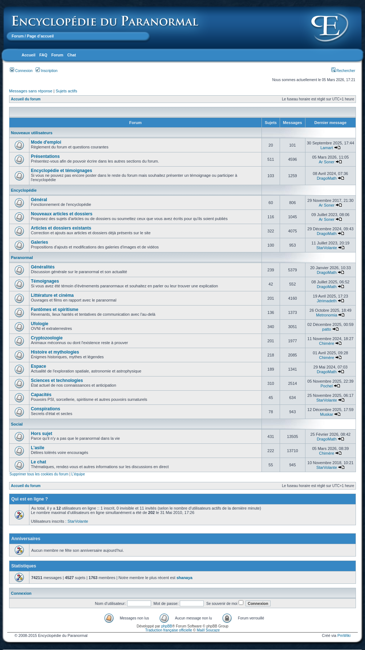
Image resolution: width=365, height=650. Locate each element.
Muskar (326, 414)
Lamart (326, 147)
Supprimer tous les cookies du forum (38, 474)
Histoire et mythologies (55, 352)
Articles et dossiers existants (61, 228)
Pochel (327, 386)
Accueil (28, 55)
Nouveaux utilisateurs (31, 133)
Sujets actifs (66, 91)
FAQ (43, 55)
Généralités (42, 267)
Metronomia (326, 315)
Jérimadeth (326, 301)
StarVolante (326, 248)
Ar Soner (326, 162)
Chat (71, 55)
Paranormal (22, 257)
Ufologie (39, 323)
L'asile (37, 447)
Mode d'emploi (46, 142)
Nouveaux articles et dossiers (61, 213)
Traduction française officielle (168, 630)
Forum (18, 36)
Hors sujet (41, 433)
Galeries (39, 242)
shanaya (184, 577)
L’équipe (78, 474)
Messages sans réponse (30, 91)
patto (326, 329)
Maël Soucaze (208, 630)
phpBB (166, 626)
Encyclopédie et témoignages (61, 170)
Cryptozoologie (46, 337)
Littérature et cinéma (52, 295)
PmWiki (343, 635)
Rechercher (343, 71)
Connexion (21, 71)
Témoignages (45, 281)
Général (39, 199)
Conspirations (45, 408)
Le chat (38, 461)
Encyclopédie (24, 190)
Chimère (326, 343)
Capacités (41, 394)
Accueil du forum (26, 99)
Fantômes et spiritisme (54, 309)
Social (17, 424)
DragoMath (326, 178)
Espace (38, 366)
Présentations (45, 156)
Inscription (46, 71)
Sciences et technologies (57, 380)
